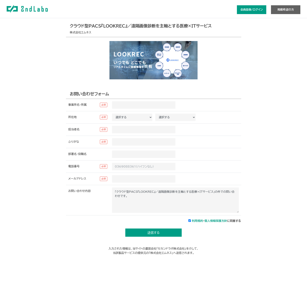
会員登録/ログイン (251, 9)
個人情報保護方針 (215, 220)
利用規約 (197, 220)
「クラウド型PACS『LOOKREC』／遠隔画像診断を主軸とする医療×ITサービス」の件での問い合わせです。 (175, 200)
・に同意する (216, 220)
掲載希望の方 (285, 9)
